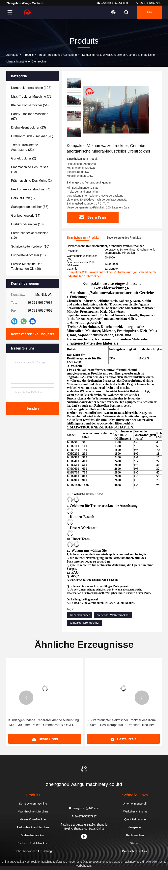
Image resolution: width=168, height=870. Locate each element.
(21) (24, 147)
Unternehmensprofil (135, 803)
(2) (23, 158)
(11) (28, 255)
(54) (30, 105)
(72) (31, 96)
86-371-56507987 (149, 2)
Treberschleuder (80, 615)
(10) (29, 169)
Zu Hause (12, 54)
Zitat (149, 12)
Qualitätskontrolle (135, 819)
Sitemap (135, 843)
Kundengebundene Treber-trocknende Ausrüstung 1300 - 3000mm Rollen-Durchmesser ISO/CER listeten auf (43, 722)
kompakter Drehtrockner (84, 622)
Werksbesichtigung (135, 811)
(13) (27, 224)
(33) (29, 206)
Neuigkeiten (135, 827)
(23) (28, 127)
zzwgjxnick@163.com (112, 2)
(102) (31, 87)
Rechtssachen (135, 835)
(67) (29, 116)
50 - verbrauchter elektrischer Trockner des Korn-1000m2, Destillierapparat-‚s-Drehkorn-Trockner (121, 722)
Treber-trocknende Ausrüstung (58, 54)
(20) (32, 136)
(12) (24, 198)
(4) (30, 189)
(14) (25, 215)
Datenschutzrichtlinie (135, 851)
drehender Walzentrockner (113, 615)
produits (28, 54)
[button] (26, 697)
